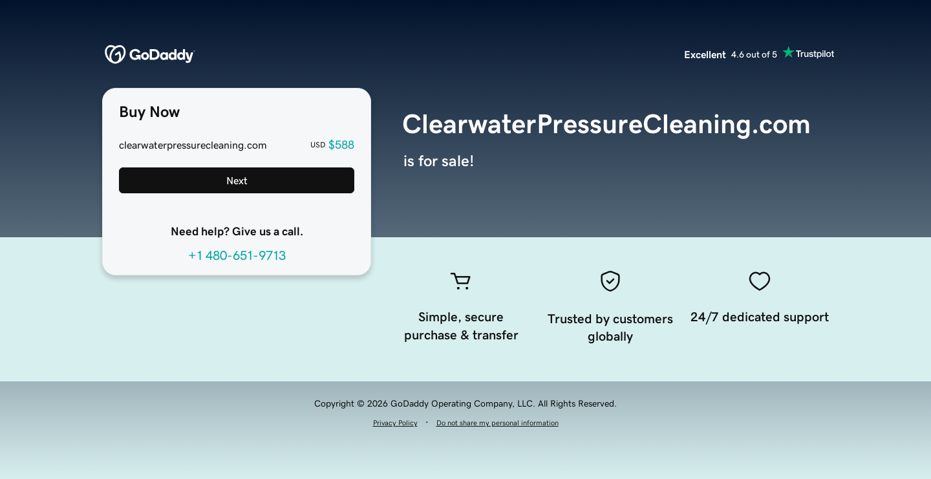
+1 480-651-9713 (237, 255)
